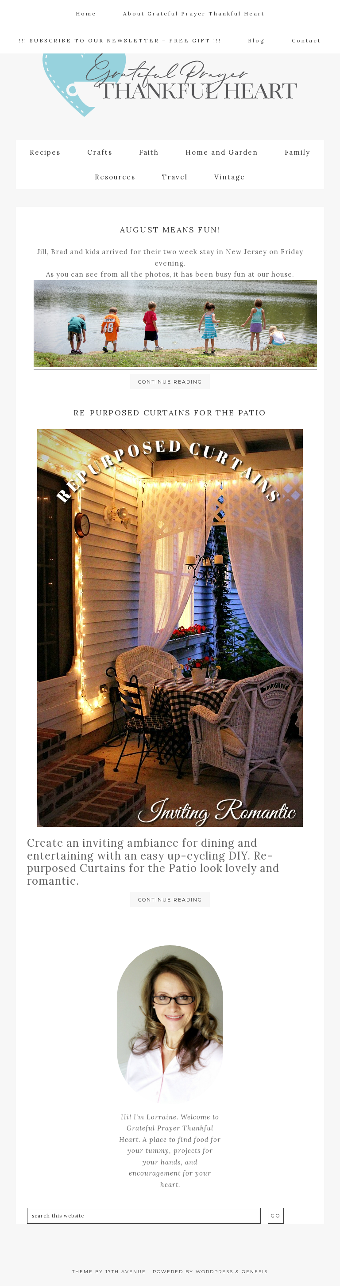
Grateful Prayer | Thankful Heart (170, 82)
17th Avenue (125, 1272)
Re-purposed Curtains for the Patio (170, 412)
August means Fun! (169, 229)
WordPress (214, 1272)
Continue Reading (170, 382)
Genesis (255, 1272)
